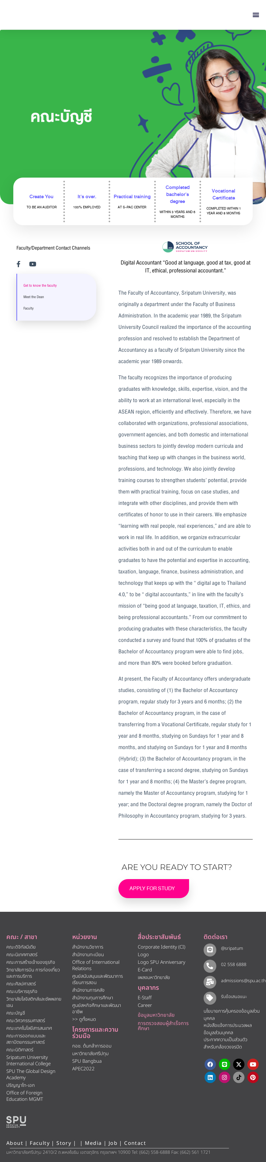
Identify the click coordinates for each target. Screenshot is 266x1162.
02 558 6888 (232, 964)
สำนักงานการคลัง (88, 990)
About (14, 1143)
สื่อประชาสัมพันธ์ (159, 937)
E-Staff (145, 998)
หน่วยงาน (84, 937)
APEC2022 (83, 1069)
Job (113, 1143)
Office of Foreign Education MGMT (24, 1096)
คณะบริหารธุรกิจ (21, 991)
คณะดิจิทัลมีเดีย (21, 947)
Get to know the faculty (40, 285)
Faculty (28, 308)
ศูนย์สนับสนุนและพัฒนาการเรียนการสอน (97, 979)
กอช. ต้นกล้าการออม (91, 1046)
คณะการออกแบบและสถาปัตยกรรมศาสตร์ (26, 1039)
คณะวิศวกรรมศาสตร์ (25, 1020)
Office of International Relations (95, 965)
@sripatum (231, 948)
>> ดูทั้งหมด (84, 1019)
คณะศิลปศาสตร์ (21, 984)
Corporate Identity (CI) (161, 947)
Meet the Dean (33, 297)
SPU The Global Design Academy (30, 1074)
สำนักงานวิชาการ (87, 947)
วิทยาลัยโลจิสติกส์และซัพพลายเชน (33, 1002)
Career (145, 1005)
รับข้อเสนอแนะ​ (233, 997)
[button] (256, 15)
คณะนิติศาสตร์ (19, 1050)
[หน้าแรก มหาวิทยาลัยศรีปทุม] (16, 1122)
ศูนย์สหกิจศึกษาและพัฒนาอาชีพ (96, 1008)
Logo (143, 954)
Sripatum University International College (28, 1060)
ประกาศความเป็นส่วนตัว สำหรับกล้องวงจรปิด (225, 1043)
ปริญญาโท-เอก (20, 1085)
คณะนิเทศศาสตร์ (21, 954)
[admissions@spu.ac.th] (209, 982)
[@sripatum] (209, 949)
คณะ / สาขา (21, 937)
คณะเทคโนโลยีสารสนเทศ (29, 1028)
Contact (135, 1143)
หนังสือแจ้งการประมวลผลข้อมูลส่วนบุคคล (228, 1029)
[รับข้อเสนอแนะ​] (209, 998)
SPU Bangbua (87, 1061)
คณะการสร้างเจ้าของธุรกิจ (30, 962)
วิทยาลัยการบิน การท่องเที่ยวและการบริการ (33, 973)
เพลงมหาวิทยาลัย (154, 977)
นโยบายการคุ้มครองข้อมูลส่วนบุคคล (232, 1015)
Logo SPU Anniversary (161, 962)
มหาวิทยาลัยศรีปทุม (90, 1053)
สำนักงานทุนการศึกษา (92, 998)
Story (63, 1143)
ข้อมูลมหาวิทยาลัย (156, 1015)
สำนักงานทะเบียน (88, 954)
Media (94, 1143)
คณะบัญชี (15, 1013)
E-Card (145, 970)
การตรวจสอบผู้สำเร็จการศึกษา (163, 1026)
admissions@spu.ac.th (242, 980)
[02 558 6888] (209, 965)
